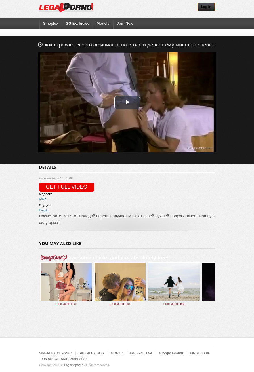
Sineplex (50, 23)
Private (44, 210)
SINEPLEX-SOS (91, 353)
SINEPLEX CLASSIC (55, 353)
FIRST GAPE (200, 353)
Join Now (125, 23)
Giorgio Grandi (171, 353)
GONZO (117, 353)
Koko (42, 199)
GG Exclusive (77, 23)
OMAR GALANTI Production (65, 359)
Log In (206, 7)
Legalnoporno (73, 365)
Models (103, 23)
